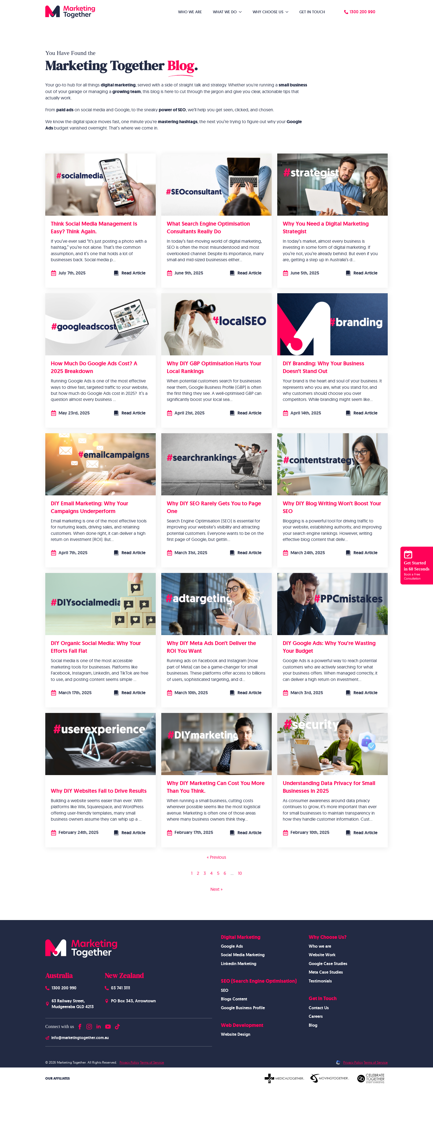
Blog (313, 1025)
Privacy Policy (129, 1062)
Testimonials (320, 981)
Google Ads (232, 946)
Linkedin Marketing (238, 963)
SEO (224, 990)
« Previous (216, 857)
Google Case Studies (328, 963)
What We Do (225, 11)
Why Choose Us (268, 11)
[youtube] (108, 1025)
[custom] (117, 1025)
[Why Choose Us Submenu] (288, 11)
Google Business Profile (243, 1008)
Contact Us (319, 1008)
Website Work (322, 955)
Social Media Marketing (243, 955)
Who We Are (190, 11)
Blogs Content (234, 999)
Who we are (320, 946)
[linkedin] (99, 1025)
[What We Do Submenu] (242, 11)
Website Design (235, 1034)
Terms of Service (152, 1062)
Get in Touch (312, 11)
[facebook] (80, 1025)
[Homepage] (70, 12)
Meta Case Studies (326, 972)
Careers (316, 1016)
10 (240, 873)
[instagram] (89, 1025)
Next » (216, 889)
